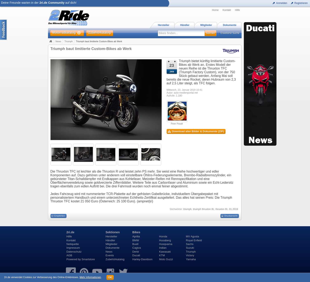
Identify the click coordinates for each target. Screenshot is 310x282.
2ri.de (70, 232)
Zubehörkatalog (115, 259)
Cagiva (136, 247)
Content (3, 29)
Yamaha (191, 259)
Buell (135, 244)
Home (215, 10)
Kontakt (226, 10)
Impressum (73, 247)
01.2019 (233, 209)
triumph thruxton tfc (203, 209)
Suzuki (190, 247)
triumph (187, 209)
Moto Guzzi (166, 259)
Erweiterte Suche (230, 33)
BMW (135, 240)
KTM (162, 255)
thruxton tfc (221, 209)
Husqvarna (165, 244)
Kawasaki (165, 251)
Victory (190, 255)
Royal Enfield (194, 240)
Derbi (135, 251)
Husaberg (165, 240)
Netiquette (73, 244)
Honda (163, 236)
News (58, 41)
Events (110, 255)
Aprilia (136, 236)
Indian (163, 247)
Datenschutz (74, 251)
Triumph (68, 41)
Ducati (136, 255)
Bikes (136, 232)
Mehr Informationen (90, 277)
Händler (110, 240)
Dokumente (112, 247)
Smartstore (88, 259)
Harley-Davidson (142, 259)
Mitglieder (111, 244)
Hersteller (111, 236)
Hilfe (237, 10)
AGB (69, 255)
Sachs (190, 244)
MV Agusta (192, 236)
